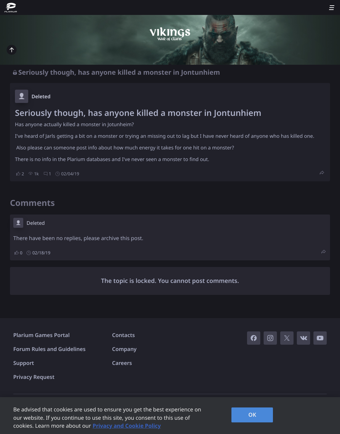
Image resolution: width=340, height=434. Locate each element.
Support (23, 363)
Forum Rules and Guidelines (49, 349)
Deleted (41, 96)
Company (124, 349)
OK (252, 414)
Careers (122, 363)
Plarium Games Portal (41, 335)
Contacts (123, 335)
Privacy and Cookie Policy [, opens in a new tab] (127, 425)
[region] (170, 415)
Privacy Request (33, 377)
